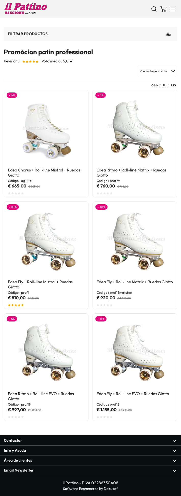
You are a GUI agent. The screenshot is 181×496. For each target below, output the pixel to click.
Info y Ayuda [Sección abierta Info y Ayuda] (90, 450)
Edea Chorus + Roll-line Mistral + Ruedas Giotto (44, 172)
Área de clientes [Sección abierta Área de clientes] (90, 460)
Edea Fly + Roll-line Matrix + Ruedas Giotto (135, 281)
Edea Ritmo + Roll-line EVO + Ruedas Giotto (41, 396)
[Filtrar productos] (168, 33)
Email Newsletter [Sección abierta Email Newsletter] (90, 470)
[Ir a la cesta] (163, 8)
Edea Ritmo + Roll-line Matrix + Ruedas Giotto (131, 172)
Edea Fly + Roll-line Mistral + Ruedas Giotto (40, 284)
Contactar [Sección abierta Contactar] (90, 440)
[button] (157, 71)
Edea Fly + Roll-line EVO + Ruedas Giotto (133, 393)
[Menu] (173, 8)
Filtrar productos (28, 33)
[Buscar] (154, 8)
